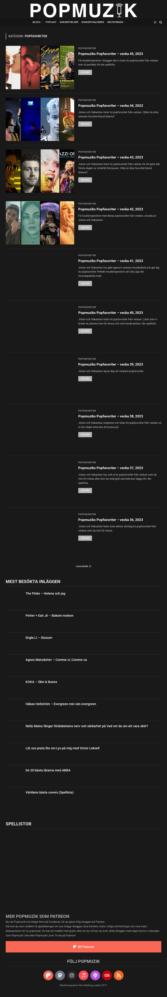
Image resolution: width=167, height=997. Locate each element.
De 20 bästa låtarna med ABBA (48, 770)
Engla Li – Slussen (39, 638)
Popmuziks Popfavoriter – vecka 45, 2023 (110, 54)
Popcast (51, 22)
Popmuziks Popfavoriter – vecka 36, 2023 (110, 520)
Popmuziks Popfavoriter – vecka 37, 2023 (110, 468)
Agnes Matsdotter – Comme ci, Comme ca (56, 660)
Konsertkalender (93, 22)
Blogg (36, 22)
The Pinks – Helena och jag (45, 593)
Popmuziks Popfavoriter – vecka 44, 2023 (110, 106)
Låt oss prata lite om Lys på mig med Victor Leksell (62, 748)
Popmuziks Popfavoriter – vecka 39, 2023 (110, 364)
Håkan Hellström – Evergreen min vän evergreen (61, 704)
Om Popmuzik (115, 22)
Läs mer (85, 72)
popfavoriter (87, 48)
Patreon (100, 921)
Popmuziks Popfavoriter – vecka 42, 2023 (110, 209)
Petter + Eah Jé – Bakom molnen (49, 615)
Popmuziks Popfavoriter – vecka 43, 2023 (110, 157)
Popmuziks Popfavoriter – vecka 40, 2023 (110, 313)
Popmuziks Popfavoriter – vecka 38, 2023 (110, 416)
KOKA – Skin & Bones (41, 682)
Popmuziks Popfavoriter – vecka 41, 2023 (110, 261)
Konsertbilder (69, 22)
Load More (83, 566)
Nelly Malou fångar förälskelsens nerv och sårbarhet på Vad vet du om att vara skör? (87, 726)
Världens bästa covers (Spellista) (50, 792)
